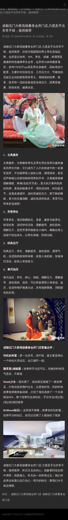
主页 (2, 8)
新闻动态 (13, 8)
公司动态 (25, 8)
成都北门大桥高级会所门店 (26, 494)
